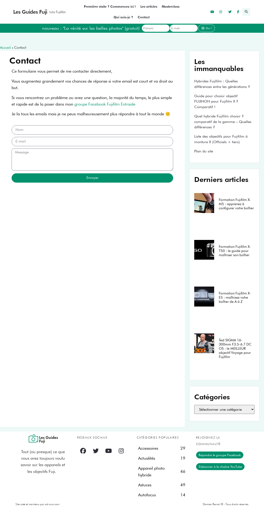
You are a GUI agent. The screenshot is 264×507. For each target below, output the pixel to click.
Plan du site (203, 151)
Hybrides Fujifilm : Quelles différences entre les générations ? (222, 84)
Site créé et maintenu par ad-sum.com (37, 504)
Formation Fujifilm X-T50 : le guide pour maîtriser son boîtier (235, 251)
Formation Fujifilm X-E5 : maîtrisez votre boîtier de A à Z (235, 297)
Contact (143, 17)
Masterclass (170, 6)
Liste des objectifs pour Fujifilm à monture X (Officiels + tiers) (221, 139)
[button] (246, 12)
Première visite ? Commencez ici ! (110, 6)
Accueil (5, 47)
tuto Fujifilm (57, 12)
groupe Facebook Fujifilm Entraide (104, 104)
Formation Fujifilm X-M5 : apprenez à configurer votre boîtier (236, 204)
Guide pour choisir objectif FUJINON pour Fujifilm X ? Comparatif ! (216, 101)
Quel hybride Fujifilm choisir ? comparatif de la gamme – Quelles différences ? (222, 121)
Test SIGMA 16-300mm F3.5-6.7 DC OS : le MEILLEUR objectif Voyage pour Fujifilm (235, 348)
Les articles (148, 6)
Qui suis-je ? (123, 17)
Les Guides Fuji (30, 12)
